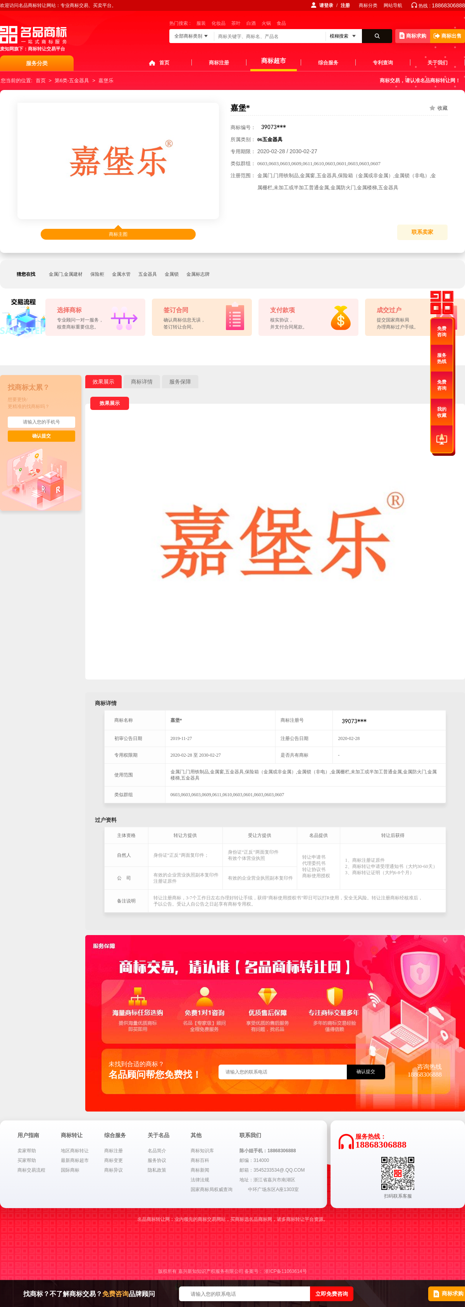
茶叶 (236, 23)
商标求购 (413, 35)
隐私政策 (157, 1170)
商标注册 (219, 63)
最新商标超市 (75, 1160)
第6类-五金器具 (72, 80)
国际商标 (70, 1170)
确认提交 (41, 436)
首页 (164, 63)
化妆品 (219, 23)
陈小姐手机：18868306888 (267, 1150)
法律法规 (200, 1180)
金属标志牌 (198, 274)
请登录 (326, 5)
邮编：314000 (254, 1160)
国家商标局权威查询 (211, 1189)
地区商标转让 (75, 1150)
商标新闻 (200, 1170)
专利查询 (383, 63)
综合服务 (328, 63)
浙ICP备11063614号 (285, 1271)
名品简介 (157, 1150)
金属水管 (121, 274)
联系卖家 (422, 232)
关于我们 (437, 63)
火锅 (266, 23)
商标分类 (368, 5)
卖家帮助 (26, 1150)
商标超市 (273, 60)
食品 (281, 23)
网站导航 (393, 5)
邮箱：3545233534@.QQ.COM (272, 1170)
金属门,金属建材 (66, 274)
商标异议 (113, 1170)
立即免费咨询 (331, 1294)
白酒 (251, 23)
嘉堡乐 (106, 80)
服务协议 (157, 1160)
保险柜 (97, 274)
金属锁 (172, 274)
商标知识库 (202, 1150)
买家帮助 (26, 1160)
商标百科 (200, 1160)
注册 (345, 5)
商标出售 (448, 36)
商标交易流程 (31, 1170)
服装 (201, 23)
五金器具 (147, 274)
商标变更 (113, 1160)
